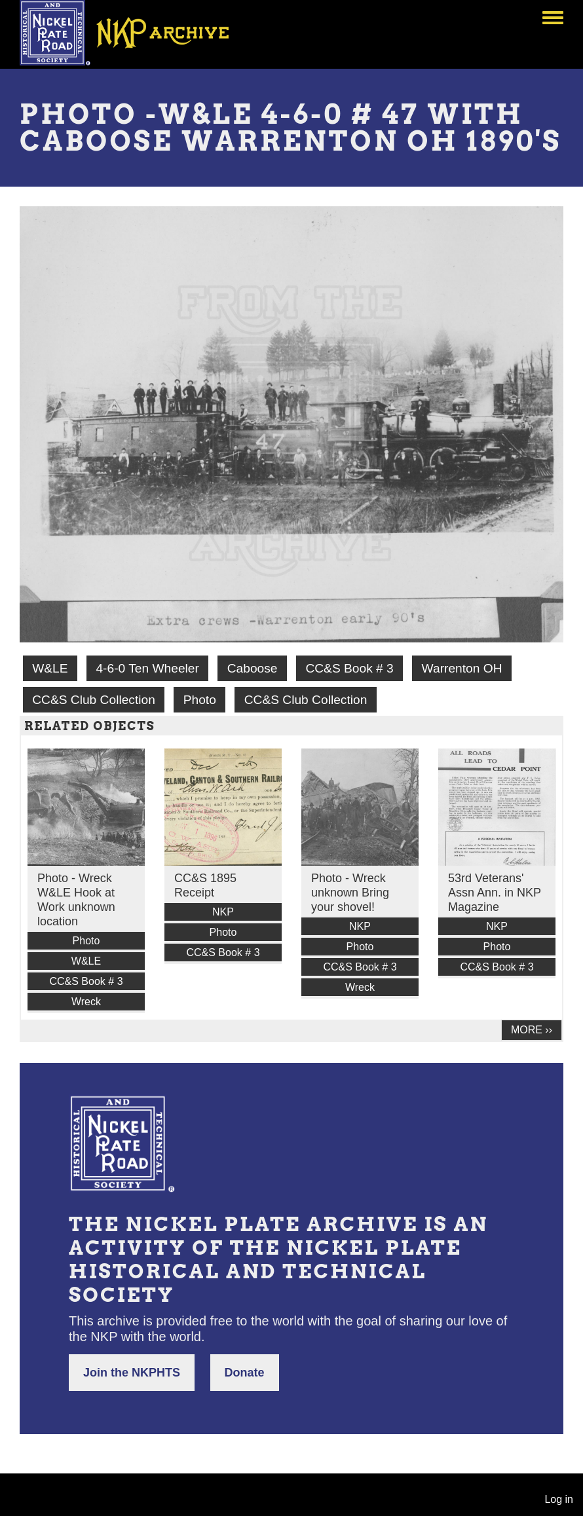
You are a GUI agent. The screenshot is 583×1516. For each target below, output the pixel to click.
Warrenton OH (462, 668)
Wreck (86, 1001)
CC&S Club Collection (93, 700)
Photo (199, 700)
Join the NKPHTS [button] (131, 1372)
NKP (223, 911)
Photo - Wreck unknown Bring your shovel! (350, 893)
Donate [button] (245, 1372)
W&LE (49, 668)
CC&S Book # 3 (349, 668)
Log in (558, 1499)
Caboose (252, 668)
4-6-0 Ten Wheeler (147, 668)
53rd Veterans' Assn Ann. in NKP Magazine (494, 893)
